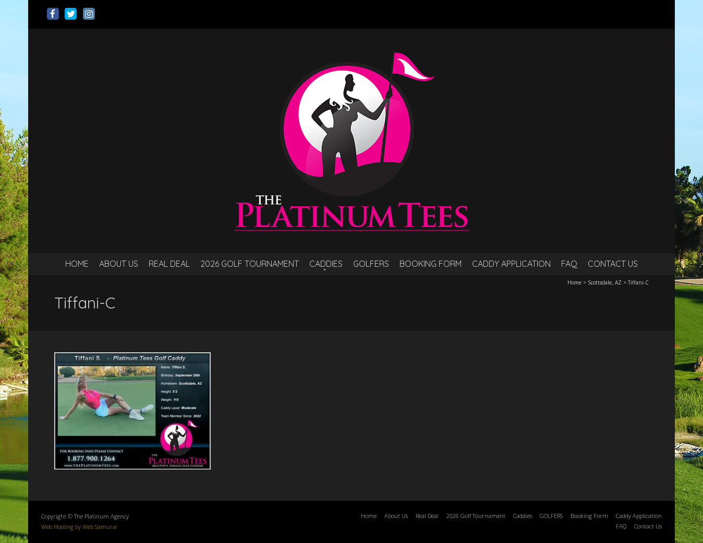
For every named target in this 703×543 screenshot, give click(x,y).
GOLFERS (371, 263)
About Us (118, 263)
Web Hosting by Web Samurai (79, 526)
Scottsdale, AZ (605, 282)
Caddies (326, 263)
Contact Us (613, 263)
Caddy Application (511, 263)
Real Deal (169, 263)
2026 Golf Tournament (249, 263)
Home (77, 263)
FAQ (569, 263)
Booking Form (430, 263)
